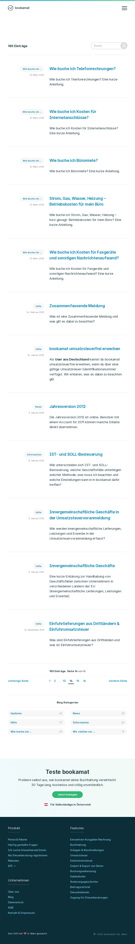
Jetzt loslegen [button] (67, 794)
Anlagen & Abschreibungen (87, 850)
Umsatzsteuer (79, 855)
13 (64, 680)
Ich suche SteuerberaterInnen (27, 850)
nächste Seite (118, 680)
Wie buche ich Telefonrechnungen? (82, 68)
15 (77, 680)
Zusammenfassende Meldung (77, 305)
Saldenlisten (78, 876)
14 (71, 680)
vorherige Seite (18, 680)
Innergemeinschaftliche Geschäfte (82, 565)
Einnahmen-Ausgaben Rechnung (90, 839)
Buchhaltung (78, 844)
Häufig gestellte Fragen (23, 844)
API (10, 866)
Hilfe (38, 306)
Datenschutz (16, 902)
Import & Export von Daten (86, 866)
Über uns (13, 891)
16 (84, 680)
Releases (13, 860)
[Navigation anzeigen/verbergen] (124, 8)
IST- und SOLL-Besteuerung (75, 454)
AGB (10, 907)
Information (34, 454)
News (38, 406)
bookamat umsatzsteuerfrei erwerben (84, 348)
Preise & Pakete (17, 839)
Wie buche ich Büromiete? (73, 160)
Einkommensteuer (81, 860)
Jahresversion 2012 (67, 406)
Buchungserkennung (83, 871)
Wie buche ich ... (32, 68)
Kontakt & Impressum (21, 912)
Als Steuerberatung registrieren (27, 855)
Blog (11, 897)
